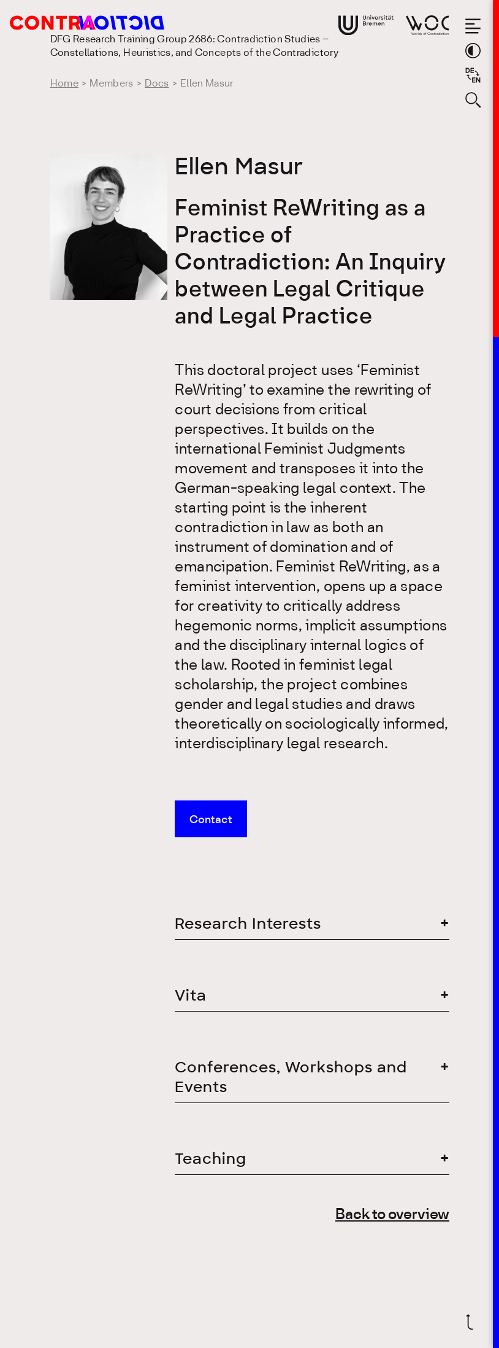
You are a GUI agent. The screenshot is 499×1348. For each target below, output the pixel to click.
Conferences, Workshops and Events (291, 1077)
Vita (191, 995)
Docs (157, 83)
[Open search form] (473, 99)
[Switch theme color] (473, 50)
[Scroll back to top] (473, 1322)
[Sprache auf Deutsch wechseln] (473, 75)
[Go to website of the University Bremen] (366, 25)
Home (64, 83)
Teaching (210, 1158)
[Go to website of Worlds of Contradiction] (427, 25)
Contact (210, 820)
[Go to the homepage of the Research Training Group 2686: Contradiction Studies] (71, 22)
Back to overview (392, 1215)
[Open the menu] (473, 26)
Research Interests (248, 923)
